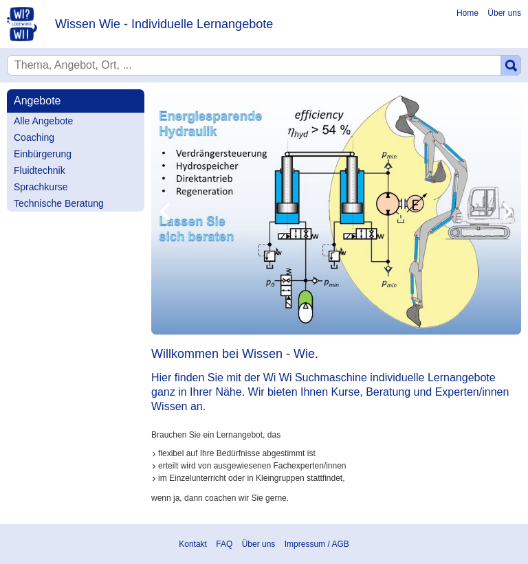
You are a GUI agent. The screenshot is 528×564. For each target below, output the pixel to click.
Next (507, 212)
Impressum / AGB (317, 544)
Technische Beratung (59, 203)
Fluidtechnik (39, 170)
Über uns (504, 13)
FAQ (224, 544)
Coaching (34, 137)
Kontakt (193, 544)
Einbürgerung (43, 153)
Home (467, 13)
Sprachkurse (41, 186)
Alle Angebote (43, 120)
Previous (165, 212)
